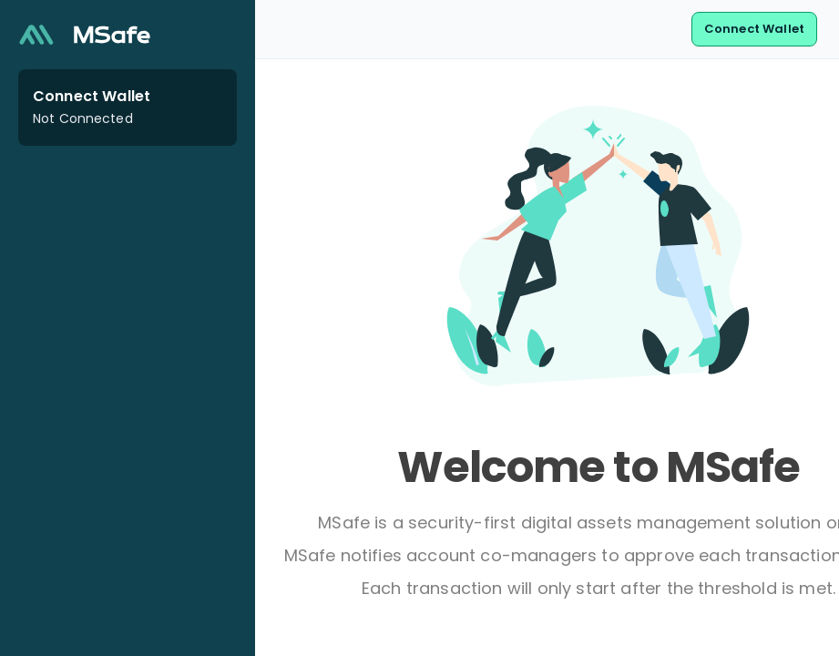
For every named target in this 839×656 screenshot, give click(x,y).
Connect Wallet (754, 28)
